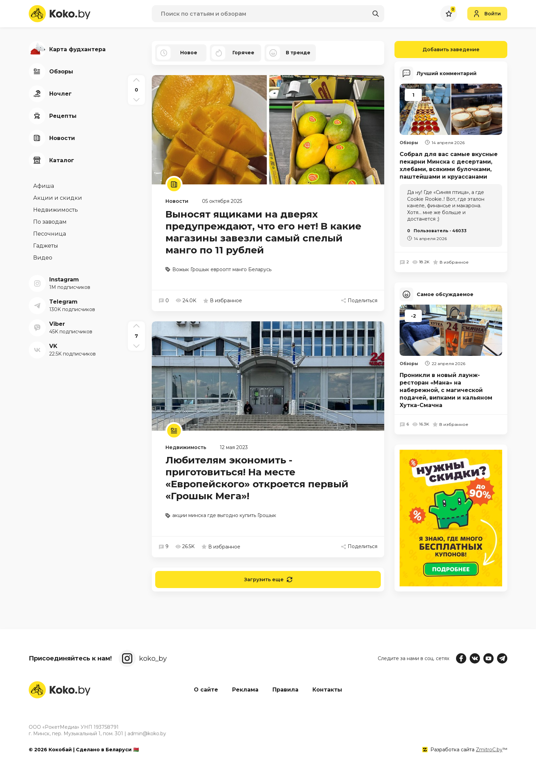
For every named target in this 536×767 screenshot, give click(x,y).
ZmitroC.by (489, 750)
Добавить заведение (437, 49)
